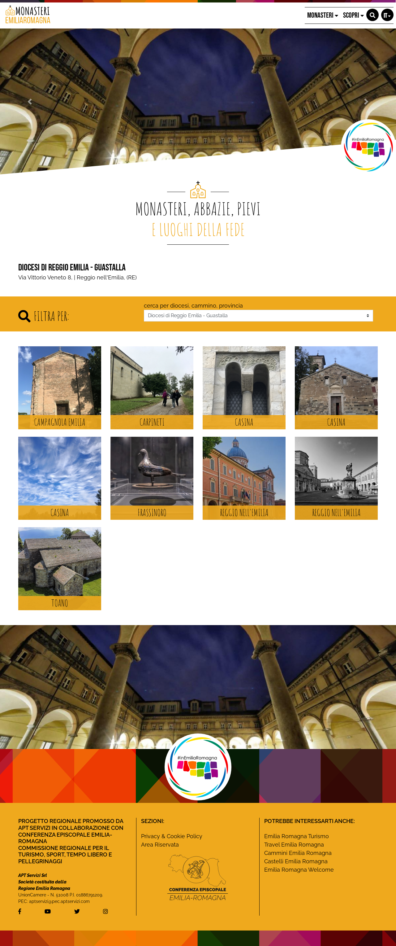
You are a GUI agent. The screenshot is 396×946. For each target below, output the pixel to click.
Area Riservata (160, 844)
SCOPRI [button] (353, 15)
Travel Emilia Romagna (294, 844)
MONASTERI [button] (322, 15)
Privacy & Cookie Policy (171, 836)
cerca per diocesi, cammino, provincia (193, 305)
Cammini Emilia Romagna (298, 853)
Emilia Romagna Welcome (299, 869)
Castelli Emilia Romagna (296, 861)
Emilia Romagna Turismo (296, 836)
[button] (372, 15)
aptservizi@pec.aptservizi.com (59, 901)
